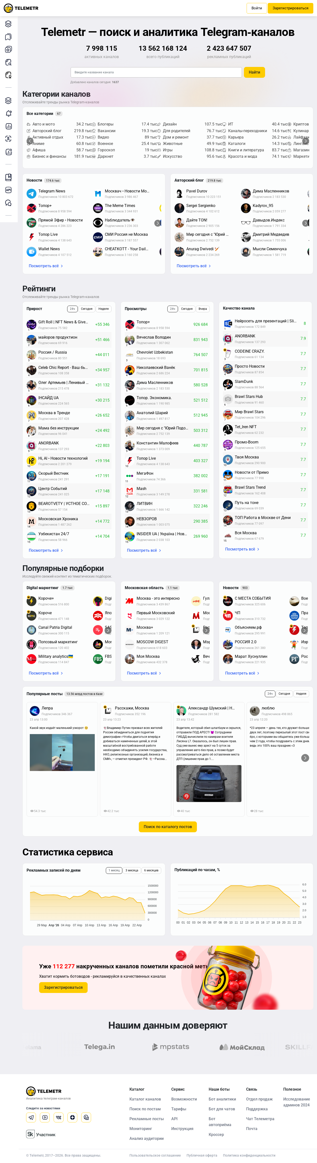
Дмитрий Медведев (271, 234)
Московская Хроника (58, 519)
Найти (254, 72)
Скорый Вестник (53, 473)
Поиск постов (10, 62)
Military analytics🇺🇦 (55, 656)
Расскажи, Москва (132, 708)
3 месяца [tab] (132, 870)
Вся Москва (246, 533)
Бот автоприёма (220, 1121)
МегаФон (145, 473)
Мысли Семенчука (270, 249)
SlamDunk (244, 381)
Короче (45, 613)
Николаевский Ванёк (156, 367)
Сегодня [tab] (87, 309)
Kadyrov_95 (263, 205)
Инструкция (182, 1128)
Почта (251, 1128)
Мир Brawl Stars (249, 411)
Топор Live (48, 234)
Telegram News (51, 191)
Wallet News (49, 249)
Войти (257, 8)
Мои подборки (10, 36)
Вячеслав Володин (154, 337)
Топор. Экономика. (154, 397)
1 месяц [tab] (114, 870)
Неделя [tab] (103, 309)
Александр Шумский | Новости (214, 708)
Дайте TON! (196, 220)
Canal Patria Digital (55, 627)
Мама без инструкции (58, 428)
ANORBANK (48, 443)
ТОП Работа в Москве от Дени (263, 517)
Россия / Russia (52, 352)
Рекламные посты (10, 75)
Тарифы (178, 1109)
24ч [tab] (72, 309)
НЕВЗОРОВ (147, 519)
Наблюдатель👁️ (120, 220)
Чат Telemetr (10, 203)
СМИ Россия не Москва (126, 234)
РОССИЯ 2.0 (245, 642)
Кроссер (216, 1134)
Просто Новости (250, 366)
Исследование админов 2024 (296, 1102)
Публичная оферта (202, 1155)
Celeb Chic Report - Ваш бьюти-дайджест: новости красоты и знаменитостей (66, 367)
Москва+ (145, 627)
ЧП (237, 613)
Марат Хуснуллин (251, 656)
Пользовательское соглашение (155, 1155)
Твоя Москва (247, 457)
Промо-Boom (246, 442)
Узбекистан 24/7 (53, 534)
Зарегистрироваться (290, 8)
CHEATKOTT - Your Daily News (130, 249)
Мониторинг (10, 113)
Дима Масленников (271, 191)
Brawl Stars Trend (250, 487)
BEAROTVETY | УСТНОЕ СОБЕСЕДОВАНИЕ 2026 (66, 503)
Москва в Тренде (54, 412)
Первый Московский (156, 613)
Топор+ (45, 205)
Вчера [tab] (203, 309)
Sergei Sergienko (200, 205)
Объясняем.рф (248, 627)
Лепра (47, 708)
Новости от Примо (252, 472)
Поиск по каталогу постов (168, 826)
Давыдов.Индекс (269, 220)
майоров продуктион (57, 337)
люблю (268, 708)
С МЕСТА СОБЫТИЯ (253, 598)
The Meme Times (120, 205)
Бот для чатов (222, 1109)
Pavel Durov (196, 191)
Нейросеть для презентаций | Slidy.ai (268, 321)
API (174, 1118)
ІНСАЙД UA (48, 397)
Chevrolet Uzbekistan (155, 352)
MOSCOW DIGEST (152, 642)
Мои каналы (10, 49)
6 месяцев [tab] (151, 870)
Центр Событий (52, 488)
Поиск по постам (145, 1109)
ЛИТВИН (144, 503)
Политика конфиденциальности (249, 1155)
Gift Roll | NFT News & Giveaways (66, 322)
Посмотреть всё (44, 266)
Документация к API (10, 190)
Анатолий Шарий (152, 412)
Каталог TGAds (10, 100)
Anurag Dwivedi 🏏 (203, 249)
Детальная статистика (10, 126)
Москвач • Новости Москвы (130, 191)
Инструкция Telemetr (10, 177)
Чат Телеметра (260, 1118)
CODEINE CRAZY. (250, 351)
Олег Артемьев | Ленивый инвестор (66, 382)
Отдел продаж (259, 1099)
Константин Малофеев (157, 443)
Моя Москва (148, 656)
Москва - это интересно (158, 598)
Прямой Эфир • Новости (60, 220)
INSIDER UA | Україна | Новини (164, 534)
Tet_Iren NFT (246, 426)
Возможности (184, 1099)
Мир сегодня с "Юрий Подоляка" (211, 234)
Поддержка (257, 1109)
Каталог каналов (10, 24)
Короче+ (46, 598)
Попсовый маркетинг (58, 642)
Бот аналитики (10, 152)
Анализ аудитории (10, 139)
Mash (141, 488)
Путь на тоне (246, 502)
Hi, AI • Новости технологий (63, 458)
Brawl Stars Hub (249, 396)
